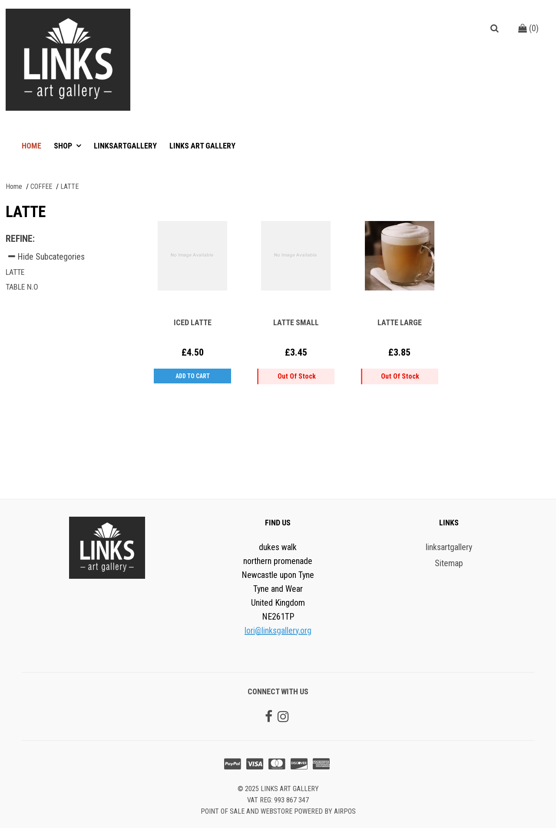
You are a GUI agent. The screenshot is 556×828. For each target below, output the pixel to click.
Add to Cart (192, 376)
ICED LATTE (193, 322)
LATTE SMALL (296, 322)
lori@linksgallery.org (278, 630)
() (528, 28)
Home (31, 145)
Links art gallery (202, 145)
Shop (64, 145)
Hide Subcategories (46, 256)
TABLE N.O (22, 286)
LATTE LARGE (399, 322)
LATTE (15, 272)
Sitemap (449, 563)
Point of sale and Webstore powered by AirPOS (278, 811)
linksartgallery (125, 145)
